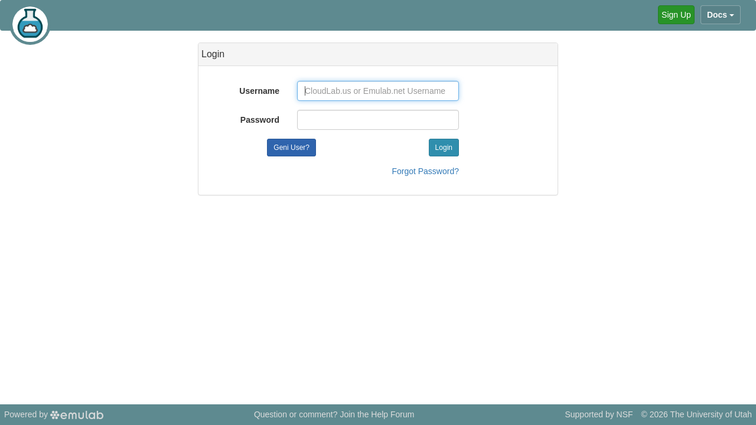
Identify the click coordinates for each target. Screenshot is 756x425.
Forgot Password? (425, 171)
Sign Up (676, 14)
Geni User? (291, 147)
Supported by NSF (599, 414)
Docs (720, 14)
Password (259, 120)
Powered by (53, 414)
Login (443, 147)
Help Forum (392, 414)
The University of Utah (711, 414)
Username (259, 91)
